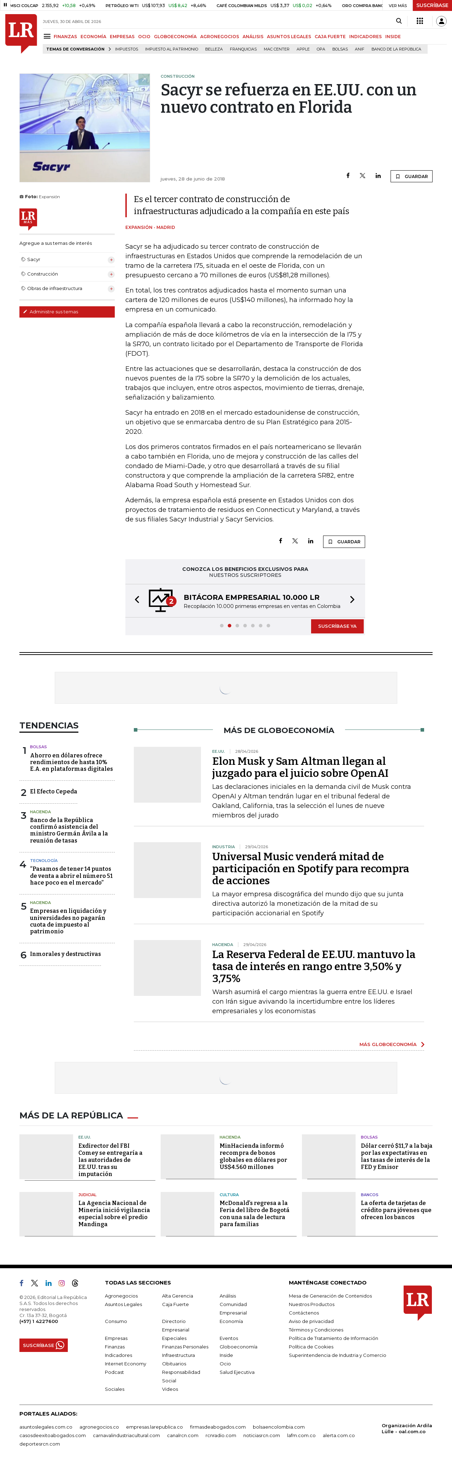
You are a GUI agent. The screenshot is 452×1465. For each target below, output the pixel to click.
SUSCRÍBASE (432, 5)
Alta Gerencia (177, 1296)
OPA (321, 49)
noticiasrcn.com (261, 1435)
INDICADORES (365, 36)
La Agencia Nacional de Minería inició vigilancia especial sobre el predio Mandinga (114, 1214)
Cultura (229, 1194)
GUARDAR (411, 176)
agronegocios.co (99, 1427)
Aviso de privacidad (311, 1321)
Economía (231, 1321)
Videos (170, 1389)
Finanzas (115, 1346)
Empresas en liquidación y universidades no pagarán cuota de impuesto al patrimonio (68, 921)
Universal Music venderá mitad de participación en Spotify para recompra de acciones (310, 868)
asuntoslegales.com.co (45, 1427)
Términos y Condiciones (316, 1330)
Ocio (225, 1363)
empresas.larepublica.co (154, 1427)
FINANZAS (65, 36)
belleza (214, 49)
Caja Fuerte (175, 1304)
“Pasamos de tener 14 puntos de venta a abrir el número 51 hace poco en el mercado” (71, 876)
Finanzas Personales (185, 1346)
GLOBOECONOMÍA (175, 36)
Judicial (87, 1194)
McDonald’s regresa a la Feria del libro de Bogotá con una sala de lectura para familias (255, 1214)
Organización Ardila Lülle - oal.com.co (407, 1428)
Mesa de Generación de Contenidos (330, 1296)
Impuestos (126, 49)
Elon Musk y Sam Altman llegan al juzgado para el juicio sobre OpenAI (300, 767)
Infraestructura (178, 1355)
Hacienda (40, 811)
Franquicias (243, 49)
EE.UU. (84, 1137)
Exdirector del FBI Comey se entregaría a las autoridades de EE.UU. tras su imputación (110, 1159)
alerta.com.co (339, 1435)
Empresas (116, 1338)
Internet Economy (125, 1363)
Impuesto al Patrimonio (171, 49)
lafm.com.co (301, 1435)
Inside (226, 1355)
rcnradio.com (221, 1435)
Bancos (370, 1194)
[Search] (399, 21)
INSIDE (393, 36)
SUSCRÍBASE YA (337, 626)
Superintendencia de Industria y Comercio (337, 1355)
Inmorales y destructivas (65, 954)
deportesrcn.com (39, 1444)
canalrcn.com (182, 1435)
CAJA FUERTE (330, 36)
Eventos (229, 1338)
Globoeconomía (238, 1346)
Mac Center (277, 49)
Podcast (114, 1372)
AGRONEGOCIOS (219, 36)
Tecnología (44, 860)
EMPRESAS (122, 36)
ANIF (359, 49)
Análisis (228, 1296)
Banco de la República (396, 49)
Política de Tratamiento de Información (333, 1338)
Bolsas (340, 49)
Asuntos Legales (123, 1304)
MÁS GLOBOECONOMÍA (388, 1044)
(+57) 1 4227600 (38, 1321)
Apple (303, 49)
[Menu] (48, 36)
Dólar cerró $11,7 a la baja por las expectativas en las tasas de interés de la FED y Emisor (397, 1156)
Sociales (114, 1389)
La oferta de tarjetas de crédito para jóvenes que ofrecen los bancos (396, 1210)
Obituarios (174, 1363)
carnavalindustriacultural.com (126, 1435)
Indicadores (118, 1355)
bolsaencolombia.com (279, 1427)
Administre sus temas (50, 311)
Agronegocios (121, 1296)
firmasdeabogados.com (218, 1427)
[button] (134, 600)
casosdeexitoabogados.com (52, 1435)
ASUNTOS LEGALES (289, 36)
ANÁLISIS (253, 36)
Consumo (116, 1321)
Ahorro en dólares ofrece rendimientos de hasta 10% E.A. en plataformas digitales (71, 762)
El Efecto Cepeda (53, 791)
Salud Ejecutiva (237, 1372)
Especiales (174, 1338)
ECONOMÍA (93, 36)
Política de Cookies (311, 1346)
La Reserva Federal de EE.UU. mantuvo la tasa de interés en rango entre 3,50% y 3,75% (314, 966)
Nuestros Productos (311, 1304)
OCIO (144, 36)
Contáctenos (304, 1313)
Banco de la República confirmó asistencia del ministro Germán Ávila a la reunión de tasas (69, 830)
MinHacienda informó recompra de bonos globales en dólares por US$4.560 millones (253, 1156)
